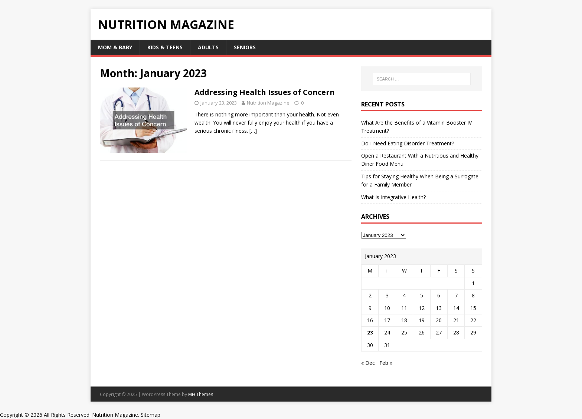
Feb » (385, 362)
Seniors (245, 47)
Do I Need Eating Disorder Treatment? (407, 143)
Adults (208, 47)
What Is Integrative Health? (393, 197)
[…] (253, 130)
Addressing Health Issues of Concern (264, 92)
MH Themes (200, 394)
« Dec (368, 362)
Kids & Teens (165, 47)
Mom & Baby (115, 47)
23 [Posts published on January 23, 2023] (370, 332)
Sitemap (150, 414)
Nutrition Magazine (268, 102)
